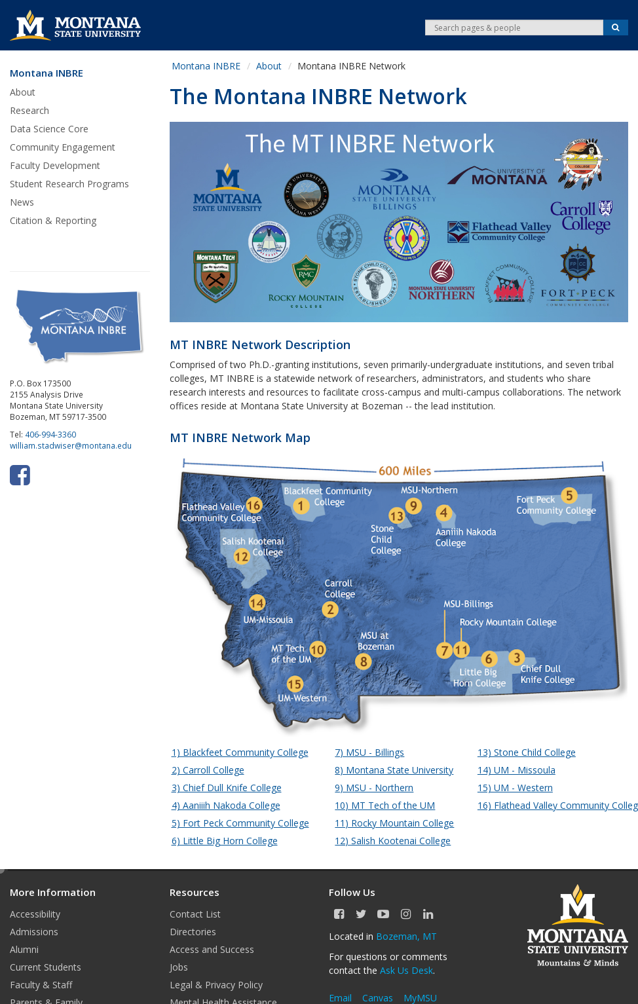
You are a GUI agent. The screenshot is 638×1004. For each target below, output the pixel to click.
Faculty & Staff (41, 984)
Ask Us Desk (406, 970)
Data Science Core (49, 128)
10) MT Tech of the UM (385, 805)
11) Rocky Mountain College (394, 823)
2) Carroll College (208, 770)
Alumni (24, 949)
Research (29, 110)
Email (340, 998)
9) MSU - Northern (374, 787)
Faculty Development (55, 165)
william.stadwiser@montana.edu (71, 445)
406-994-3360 (50, 434)
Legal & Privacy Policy (216, 984)
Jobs (179, 967)
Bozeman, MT (406, 936)
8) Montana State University (394, 770)
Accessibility (35, 914)
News (22, 202)
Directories (193, 931)
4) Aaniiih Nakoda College (226, 805)
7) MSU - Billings (369, 752)
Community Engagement (62, 147)
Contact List (195, 914)
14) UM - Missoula (516, 770)
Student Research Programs (69, 183)
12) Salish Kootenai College (393, 840)
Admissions (34, 931)
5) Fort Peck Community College (240, 823)
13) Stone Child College (527, 752)
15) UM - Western (515, 787)
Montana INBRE (46, 73)
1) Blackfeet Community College (240, 752)
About (22, 92)
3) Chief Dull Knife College (227, 787)
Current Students (45, 967)
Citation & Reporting (53, 220)
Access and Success (212, 949)
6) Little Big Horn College (225, 840)
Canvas (377, 998)
